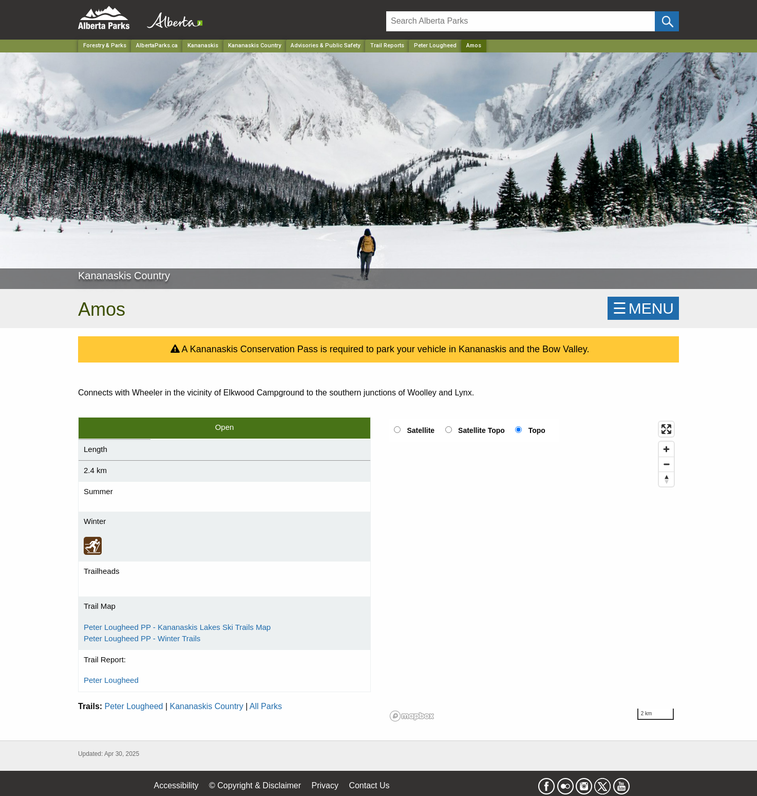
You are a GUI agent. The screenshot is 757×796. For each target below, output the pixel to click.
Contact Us (369, 785)
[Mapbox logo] (411, 716)
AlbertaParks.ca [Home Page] (157, 45)
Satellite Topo (481, 430)
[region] (532, 571)
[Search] (520, 21)
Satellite (420, 430)
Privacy (324, 785)
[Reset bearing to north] (666, 479)
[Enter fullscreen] (666, 429)
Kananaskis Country (206, 706)
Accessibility (176, 785)
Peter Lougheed (435, 45)
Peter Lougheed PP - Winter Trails (142, 638)
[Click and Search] (667, 21)
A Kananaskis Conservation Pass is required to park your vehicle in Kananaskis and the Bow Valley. (380, 349)
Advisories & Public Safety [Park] (325, 45)
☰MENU (643, 308)
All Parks (266, 706)
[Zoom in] (666, 449)
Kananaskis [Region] (202, 45)
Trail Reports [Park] (387, 45)
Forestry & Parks (104, 45)
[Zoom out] (666, 464)
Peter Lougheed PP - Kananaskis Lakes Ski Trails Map (177, 627)
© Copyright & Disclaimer (255, 785)
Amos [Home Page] (473, 45)
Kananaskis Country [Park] (254, 45)
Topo (536, 430)
